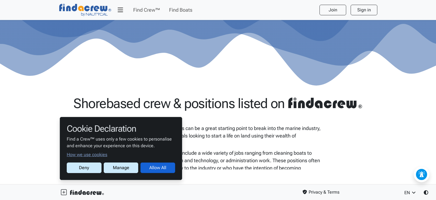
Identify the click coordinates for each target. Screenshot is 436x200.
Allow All (157, 167)
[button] (120, 10)
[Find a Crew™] (85, 10)
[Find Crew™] (146, 10)
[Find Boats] (181, 10)
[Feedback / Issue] (421, 174)
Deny (84, 167)
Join (333, 9)
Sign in (364, 9)
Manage (121, 167)
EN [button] (410, 192)
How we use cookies (87, 154)
